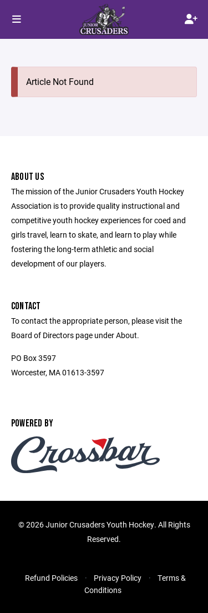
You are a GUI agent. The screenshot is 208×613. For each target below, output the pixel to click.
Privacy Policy (117, 577)
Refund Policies (51, 577)
